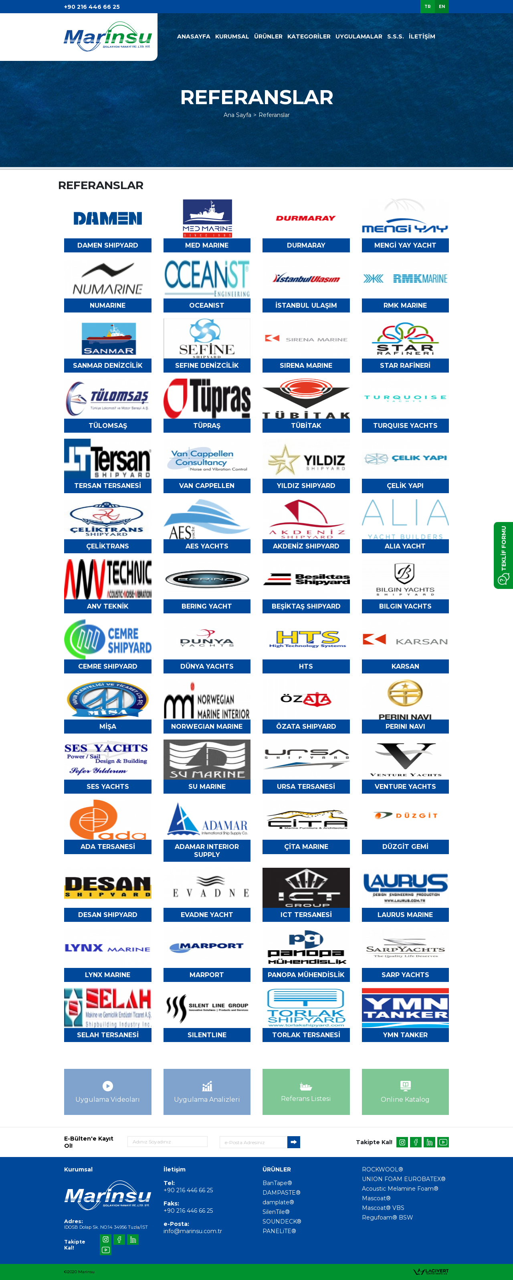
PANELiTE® (279, 1231)
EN (442, 6)
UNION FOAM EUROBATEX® (404, 1179)
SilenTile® (276, 1211)
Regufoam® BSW (387, 1217)
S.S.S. (395, 36)
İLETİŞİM (422, 36)
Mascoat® (376, 1198)
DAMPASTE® (282, 1192)
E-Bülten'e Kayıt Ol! (88, 1142)
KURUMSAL (232, 36)
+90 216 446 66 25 (92, 6)
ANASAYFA (193, 36)
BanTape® (277, 1183)
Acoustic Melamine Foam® (400, 1188)
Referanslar (274, 115)
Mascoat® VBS (383, 1207)
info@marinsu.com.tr (193, 1231)
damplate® (278, 1202)
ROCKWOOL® (382, 1169)
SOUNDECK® (282, 1221)
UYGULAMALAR (358, 36)
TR (427, 6)
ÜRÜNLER (268, 36)
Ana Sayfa (237, 115)
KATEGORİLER (309, 36)
